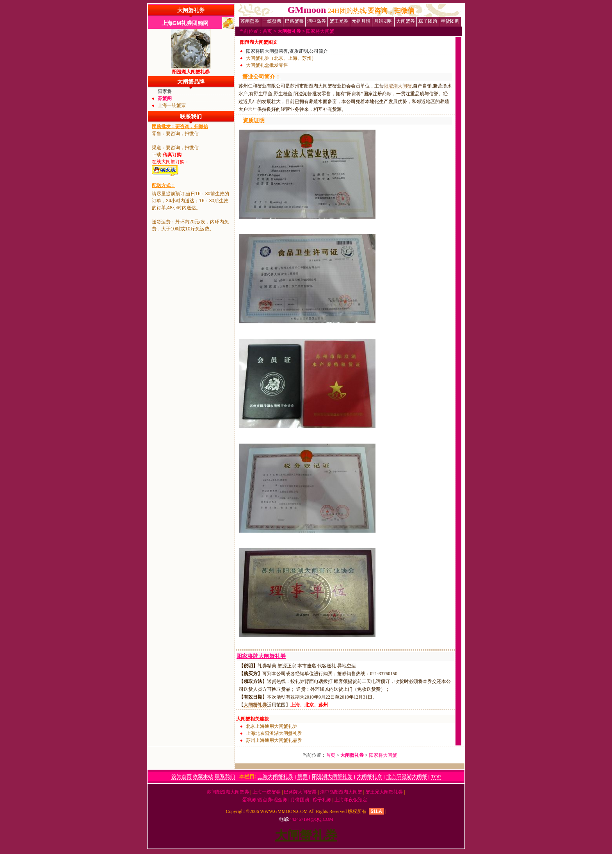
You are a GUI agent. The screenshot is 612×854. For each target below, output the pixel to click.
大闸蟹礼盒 (369, 776)
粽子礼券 (322, 799)
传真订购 (172, 154)
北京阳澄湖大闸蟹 (406, 776)
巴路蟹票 (294, 21)
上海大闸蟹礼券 (275, 776)
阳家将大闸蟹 (320, 31)
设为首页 (181, 776)
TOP (436, 776)
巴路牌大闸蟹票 (300, 792)
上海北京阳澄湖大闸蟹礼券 (274, 733)
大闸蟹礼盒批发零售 (267, 65)
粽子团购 (427, 21)
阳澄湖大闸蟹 (398, 86)
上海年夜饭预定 (350, 799)
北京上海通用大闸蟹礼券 (271, 726)
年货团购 (450, 21)
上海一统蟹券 (267, 792)
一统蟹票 (272, 21)
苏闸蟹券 (249, 21)
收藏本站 (203, 776)
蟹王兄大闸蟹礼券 (384, 792)
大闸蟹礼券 (191, 10)
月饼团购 (383, 21)
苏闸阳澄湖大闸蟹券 (228, 792)
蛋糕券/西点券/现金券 (264, 799)
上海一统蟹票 (172, 105)
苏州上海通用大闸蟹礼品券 (274, 740)
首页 (267, 31)
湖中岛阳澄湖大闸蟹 (341, 792)
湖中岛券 (316, 21)
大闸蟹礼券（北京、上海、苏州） (281, 58)
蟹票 (302, 776)
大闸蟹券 (405, 21)
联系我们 (225, 776)
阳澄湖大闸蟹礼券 (332, 776)
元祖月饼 (361, 21)
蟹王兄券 (338, 21)
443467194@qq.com (311, 819)
